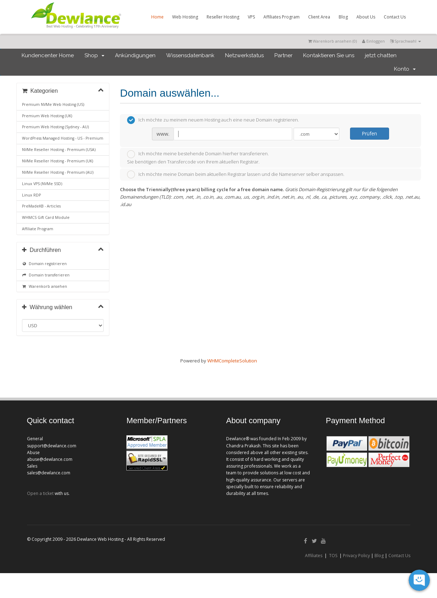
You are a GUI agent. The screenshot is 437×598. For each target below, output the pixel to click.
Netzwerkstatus (244, 55)
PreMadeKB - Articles (41, 206)
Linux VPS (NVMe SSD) (42, 183)
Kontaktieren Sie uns (328, 55)
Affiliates (313, 556)
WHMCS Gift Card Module (46, 217)
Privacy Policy (356, 556)
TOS (333, 556)
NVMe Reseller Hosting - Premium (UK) (57, 160)
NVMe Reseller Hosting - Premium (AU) (57, 172)
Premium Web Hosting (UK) (47, 115)
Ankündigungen (135, 55)
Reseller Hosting (223, 17)
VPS (251, 17)
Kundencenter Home (48, 55)
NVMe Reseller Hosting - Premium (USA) (58, 149)
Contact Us (395, 17)
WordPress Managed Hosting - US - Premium (62, 138)
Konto (405, 69)
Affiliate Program (37, 228)
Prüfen (369, 133)
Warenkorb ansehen (44, 286)
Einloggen (373, 41)
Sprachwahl (405, 41)
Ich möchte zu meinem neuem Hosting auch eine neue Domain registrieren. (213, 120)
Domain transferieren (46, 275)
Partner (283, 55)
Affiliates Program (281, 17)
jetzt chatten (381, 55)
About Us (365, 17)
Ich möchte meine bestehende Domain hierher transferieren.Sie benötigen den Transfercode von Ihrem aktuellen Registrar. (198, 157)
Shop (94, 55)
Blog (343, 17)
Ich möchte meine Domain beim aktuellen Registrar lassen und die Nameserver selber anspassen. (235, 174)
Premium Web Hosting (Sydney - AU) (55, 126)
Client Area (319, 17)
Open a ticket (40, 493)
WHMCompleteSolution (232, 360)
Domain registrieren (44, 263)
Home (157, 17)
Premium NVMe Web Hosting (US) (53, 104)
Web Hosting (185, 17)
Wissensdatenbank (190, 55)
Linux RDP (31, 195)
